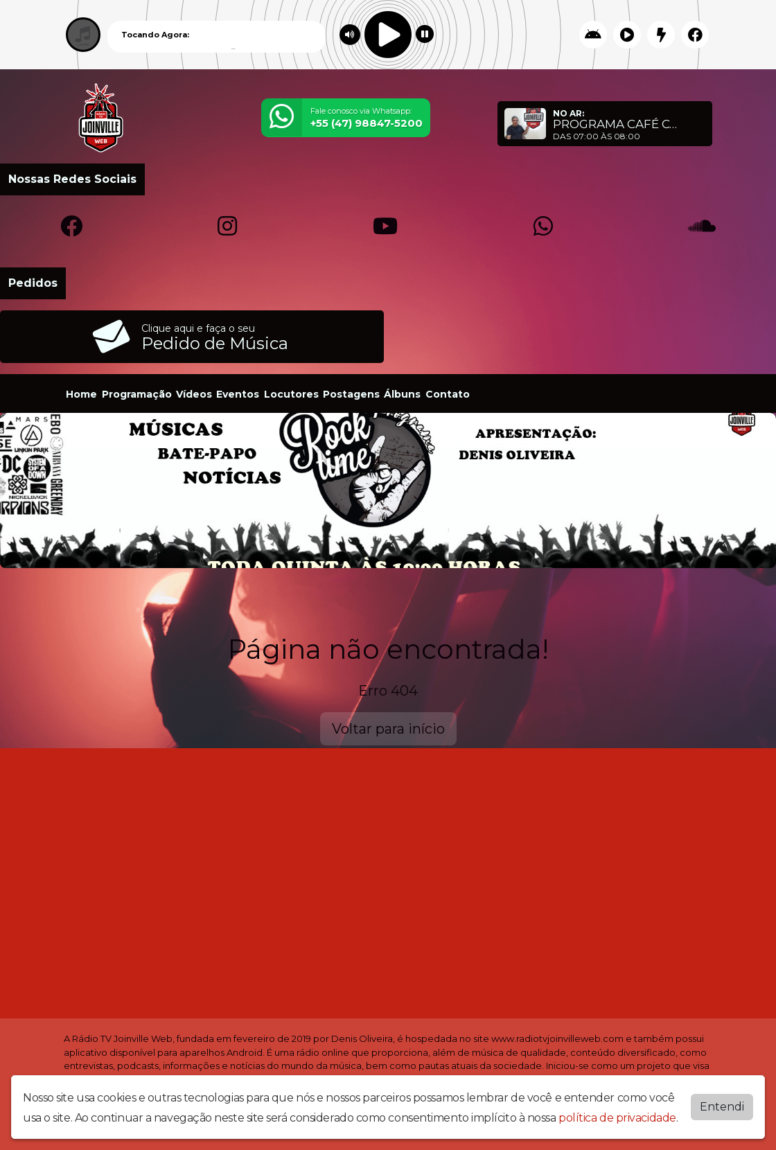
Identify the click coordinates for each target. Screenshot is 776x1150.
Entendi (722, 1106)
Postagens (351, 394)
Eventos (237, 394)
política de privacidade (617, 1117)
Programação (137, 394)
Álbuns (402, 394)
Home (81, 394)
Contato (447, 394)
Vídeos (194, 394)
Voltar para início (388, 728)
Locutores (291, 394)
